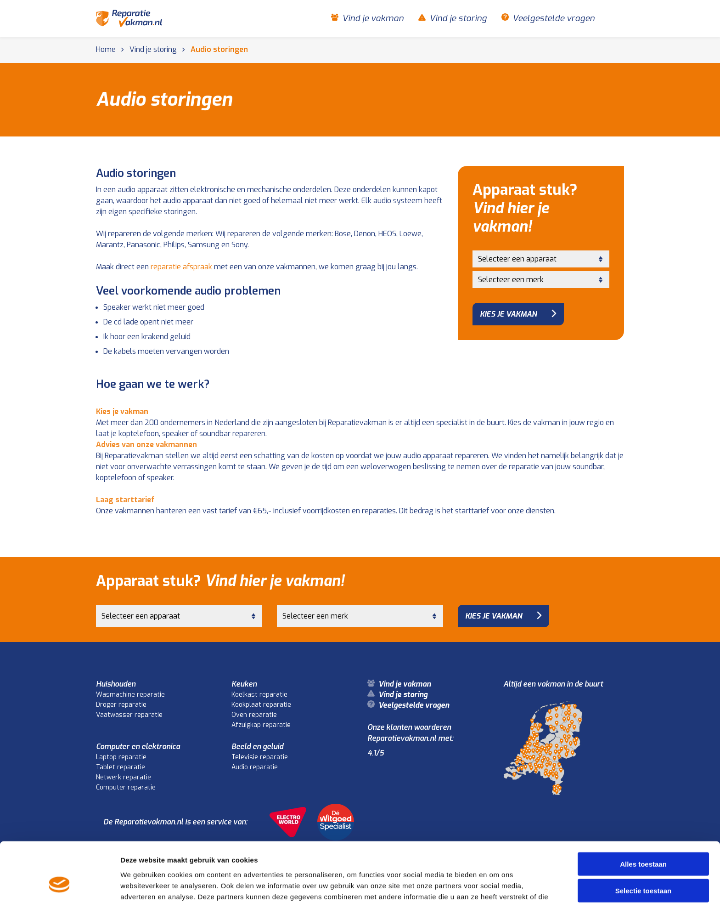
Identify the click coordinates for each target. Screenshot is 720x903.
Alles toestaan (643, 811)
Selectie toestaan (643, 838)
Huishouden (115, 684)
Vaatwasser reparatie (129, 714)
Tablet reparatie (120, 767)
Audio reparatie (254, 767)
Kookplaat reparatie (261, 704)
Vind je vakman (373, 18)
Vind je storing (458, 18)
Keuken (244, 684)
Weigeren (643, 865)
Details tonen (496, 885)
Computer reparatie (126, 787)
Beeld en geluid (257, 746)
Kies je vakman (508, 314)
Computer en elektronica (138, 746)
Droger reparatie (121, 704)
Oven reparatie (254, 714)
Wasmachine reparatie (130, 694)
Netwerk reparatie (123, 777)
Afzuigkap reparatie (261, 725)
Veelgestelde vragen (553, 18)
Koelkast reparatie (259, 694)
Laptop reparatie (121, 757)
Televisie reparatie (259, 757)
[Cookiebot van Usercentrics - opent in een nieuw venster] (59, 885)
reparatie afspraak (181, 267)
